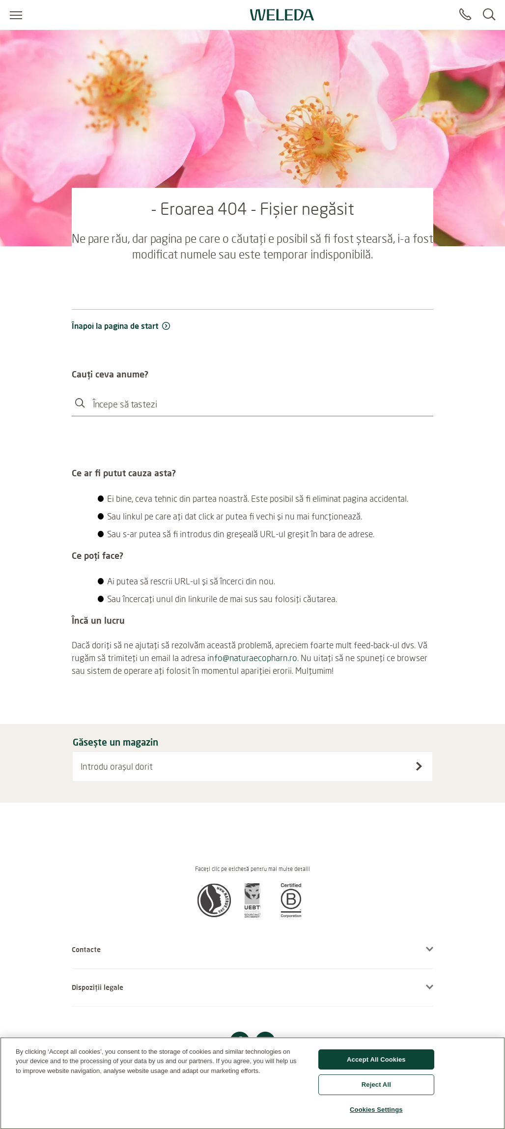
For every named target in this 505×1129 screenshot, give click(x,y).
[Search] (489, 15)
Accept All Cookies (376, 1064)
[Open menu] (16, 15)
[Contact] (465, 15)
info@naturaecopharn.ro (252, 657)
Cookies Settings (376, 1114)
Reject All (376, 1089)
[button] (214, 915)
